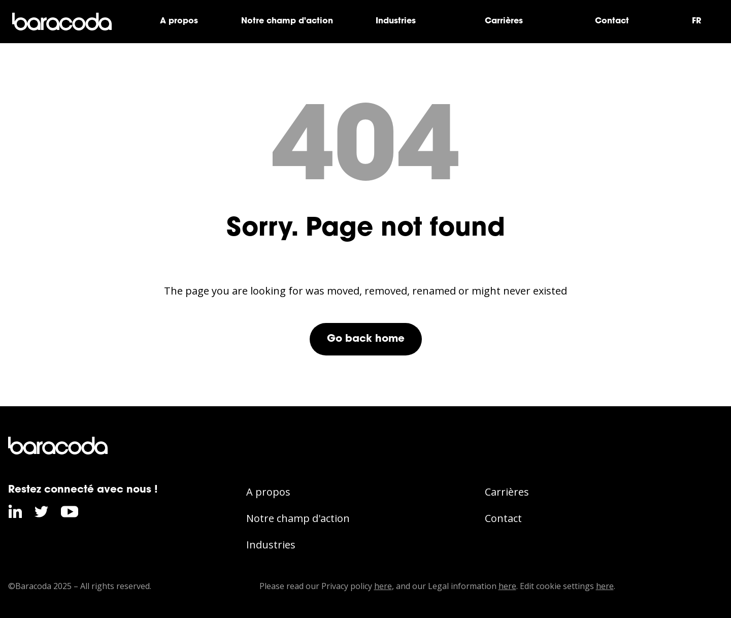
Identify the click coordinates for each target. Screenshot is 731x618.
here (383, 586)
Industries (396, 21)
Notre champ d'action (287, 21)
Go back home (366, 339)
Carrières (504, 21)
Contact (612, 21)
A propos (179, 21)
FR (696, 21)
